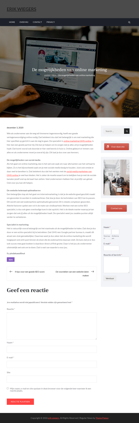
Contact (37, 22)
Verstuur (110, 278)
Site (8, 372)
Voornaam (107, 237)
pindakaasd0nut (17, 253)
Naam (10, 342)
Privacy (51, 22)
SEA (11, 259)
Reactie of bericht (113, 255)
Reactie (11, 309)
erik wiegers (21, 9)
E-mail (10, 357)
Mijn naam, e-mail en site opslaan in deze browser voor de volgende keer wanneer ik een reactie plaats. (50, 389)
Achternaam (115, 237)
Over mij (24, 22)
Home (12, 22)
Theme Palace (102, 418)
